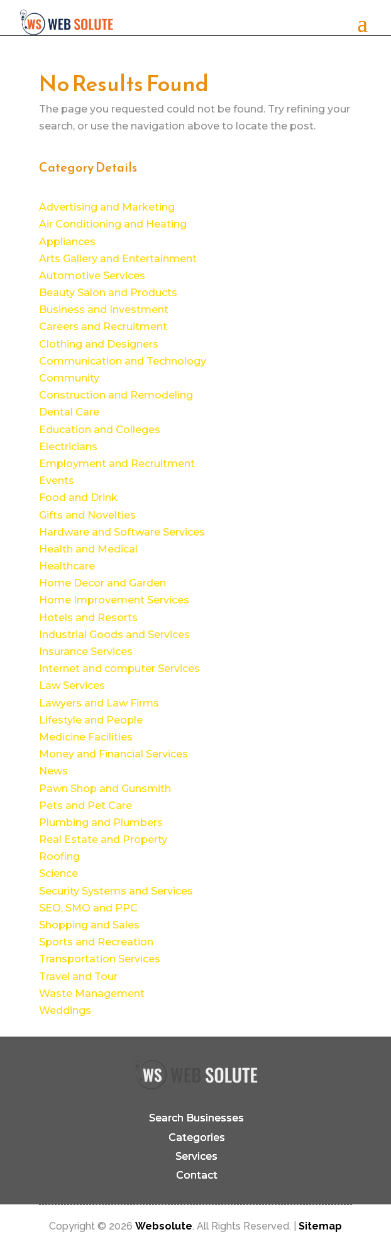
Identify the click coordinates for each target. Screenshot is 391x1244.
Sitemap (320, 1226)
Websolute (163, 1226)
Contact (197, 1175)
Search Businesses (196, 1118)
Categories (196, 1137)
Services (196, 1156)
